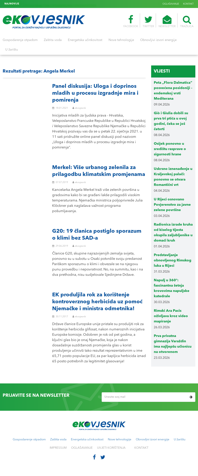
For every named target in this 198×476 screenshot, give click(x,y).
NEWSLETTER (167, 21)
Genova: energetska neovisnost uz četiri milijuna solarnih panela (58, 3)
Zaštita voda (53, 40)
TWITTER (148, 21)
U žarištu (11, 49)
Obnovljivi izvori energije (158, 40)
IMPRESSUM (58, 447)
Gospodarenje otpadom (20, 40)
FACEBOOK (130, 21)
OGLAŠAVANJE (170, 4)
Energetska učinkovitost (85, 40)
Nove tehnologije (121, 40)
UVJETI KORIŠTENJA (111, 447)
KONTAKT (188, 4)
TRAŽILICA (187, 21)
